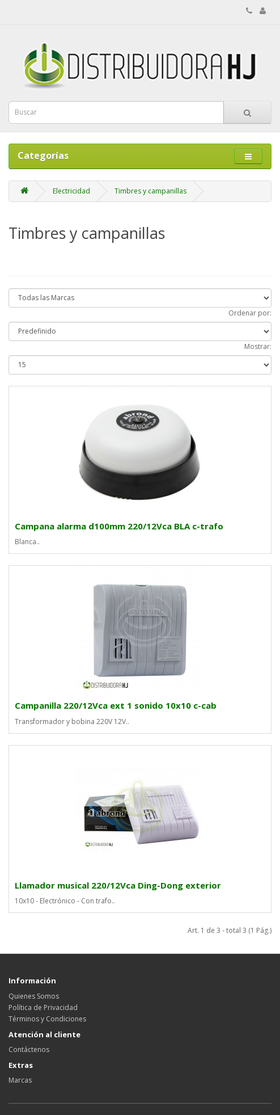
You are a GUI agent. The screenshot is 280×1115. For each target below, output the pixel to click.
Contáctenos (29, 1049)
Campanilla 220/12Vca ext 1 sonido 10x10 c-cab (116, 705)
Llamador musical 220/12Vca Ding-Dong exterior (118, 885)
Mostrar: (257, 346)
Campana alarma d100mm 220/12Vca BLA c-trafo (119, 526)
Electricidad (71, 191)
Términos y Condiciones (47, 1019)
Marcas (20, 1080)
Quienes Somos (34, 996)
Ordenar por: (249, 313)
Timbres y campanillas (150, 191)
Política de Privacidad (43, 1007)
